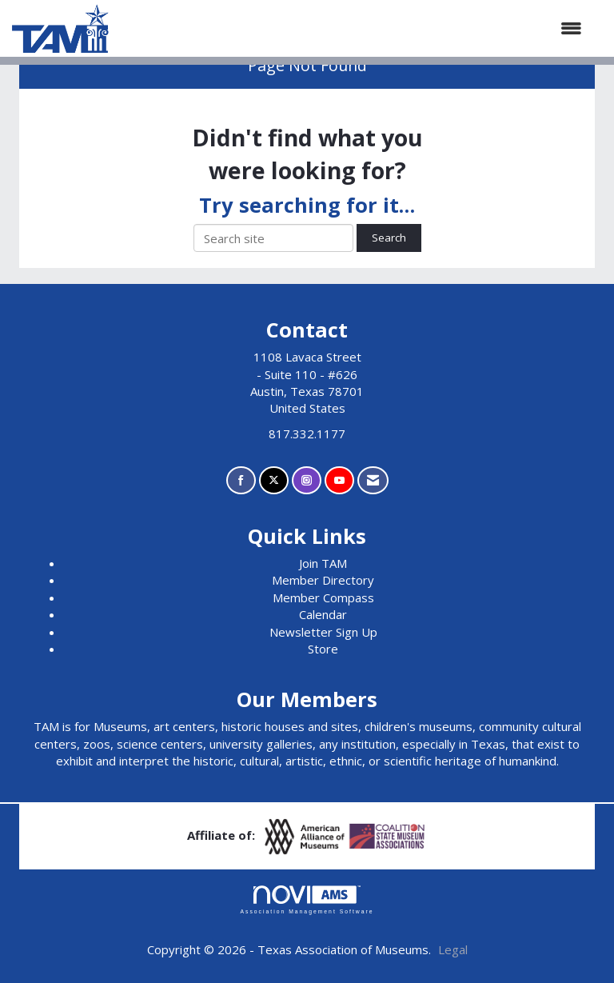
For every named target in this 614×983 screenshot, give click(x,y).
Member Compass (323, 597)
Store (323, 649)
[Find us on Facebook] (241, 480)
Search (389, 237)
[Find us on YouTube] (339, 480)
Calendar (323, 614)
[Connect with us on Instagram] (306, 480)
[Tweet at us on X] (274, 480)
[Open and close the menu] (353, 28)
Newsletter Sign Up (323, 632)
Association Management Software (306, 899)
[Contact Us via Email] (373, 480)
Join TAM (323, 563)
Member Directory (323, 580)
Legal (453, 949)
